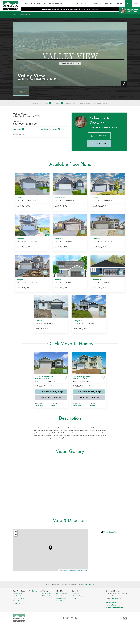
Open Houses (17, 601)
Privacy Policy (111, 602)
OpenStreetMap (74, 570)
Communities (17, 593)
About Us (59, 591)
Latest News (60, 601)
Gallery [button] (69, 3)
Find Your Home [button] (32, 3)
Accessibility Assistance (114, 607)
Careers (74, 598)
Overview (37, 103)
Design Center (61, 596)
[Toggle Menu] (136, 3)
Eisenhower (60, 197)
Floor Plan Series (18, 598)
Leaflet (60, 570)
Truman (39, 320)
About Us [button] (82, 3)
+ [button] (16, 531)
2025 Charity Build (113, 3)
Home (15, 14)
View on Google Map (109, 532)
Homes (59, 103)
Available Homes (19, 596)
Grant (95, 197)
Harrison (20, 238)
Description (71, 103)
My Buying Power (53, 3)
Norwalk (20, 14)
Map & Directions (100, 103)
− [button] (16, 534)
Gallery (45, 591)
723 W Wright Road (44, 377)
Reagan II (78, 320)
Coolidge (20, 197)
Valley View (39, 405)
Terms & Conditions (113, 605)
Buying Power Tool (50, 398)
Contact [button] (95, 3)
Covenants (16, 603)
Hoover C (59, 279)
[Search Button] (128, 3)
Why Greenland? (62, 593)
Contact (75, 591)
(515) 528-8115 (116, 598)
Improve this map (82, 570)
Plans (47, 103)
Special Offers (18, 606)
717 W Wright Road (81, 377)
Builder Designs (88, 584)
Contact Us (75, 593)
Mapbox (66, 570)
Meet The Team (61, 598)
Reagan (20, 279)
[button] (128, 3)
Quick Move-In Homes (50, 129)
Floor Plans (18, 129)
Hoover (58, 238)
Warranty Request (78, 596)
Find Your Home (19, 591)
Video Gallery (84, 103)
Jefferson (97, 238)
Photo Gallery (47, 593)
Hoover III (97, 279)
